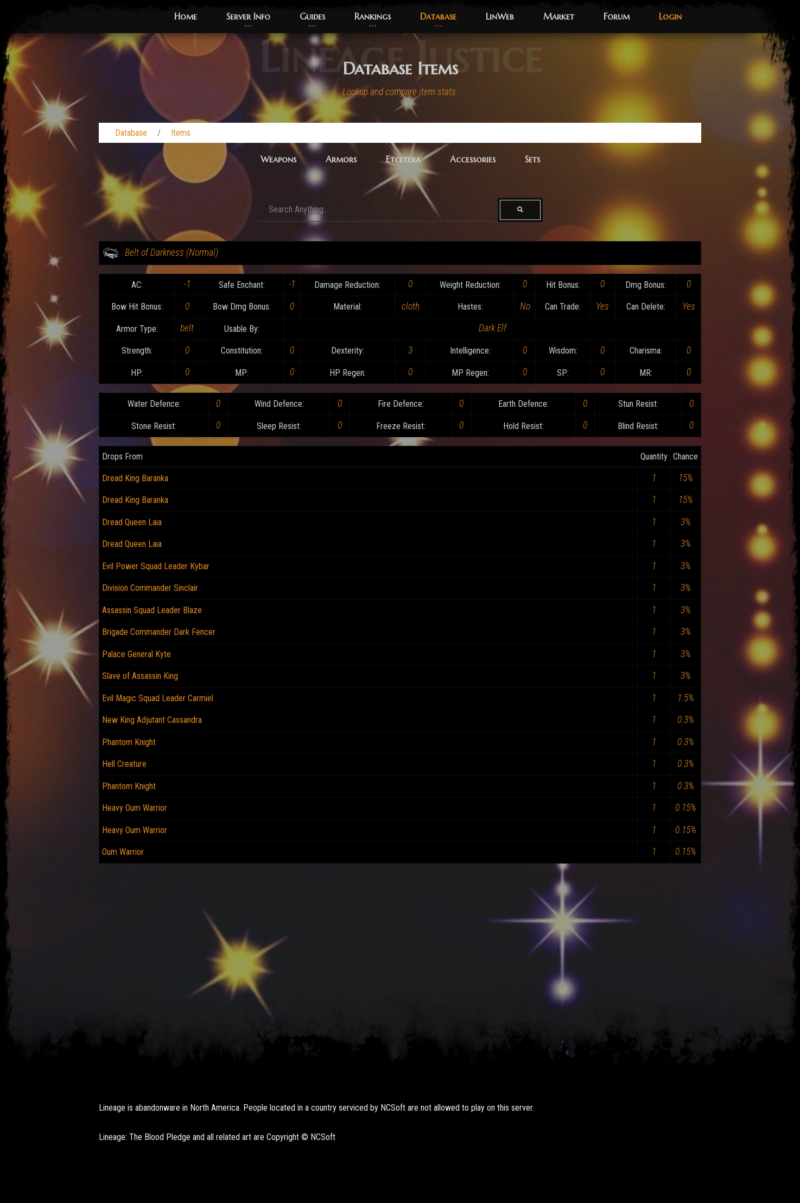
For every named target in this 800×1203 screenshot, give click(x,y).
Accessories (473, 159)
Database (438, 16)
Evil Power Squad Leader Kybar (155, 566)
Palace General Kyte (136, 654)
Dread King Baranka (135, 478)
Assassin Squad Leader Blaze (152, 610)
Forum (617, 16)
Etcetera (403, 159)
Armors (341, 159)
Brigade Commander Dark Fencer (158, 632)
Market (558, 16)
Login (670, 16)
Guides (312, 16)
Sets (532, 159)
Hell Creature (124, 764)
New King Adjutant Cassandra (152, 720)
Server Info (248, 16)
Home (185, 16)
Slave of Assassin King (140, 676)
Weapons (278, 159)
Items (181, 133)
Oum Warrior (123, 852)
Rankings (372, 16)
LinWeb (500, 16)
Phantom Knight (129, 742)
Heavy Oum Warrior (134, 808)
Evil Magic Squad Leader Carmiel (157, 698)
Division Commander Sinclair (150, 588)
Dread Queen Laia (132, 522)
